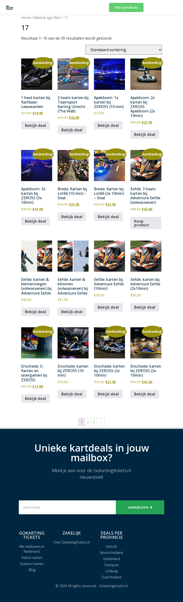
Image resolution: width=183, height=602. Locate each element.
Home (26, 17)
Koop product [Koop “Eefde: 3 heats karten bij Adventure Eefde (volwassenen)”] (141, 223)
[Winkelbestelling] (124, 50)
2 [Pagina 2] (88, 422)
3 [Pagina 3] (94, 422)
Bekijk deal (35, 125)
